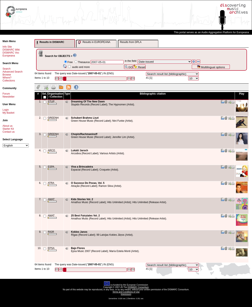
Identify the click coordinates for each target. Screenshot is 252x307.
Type (67, 93)
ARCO (52, 151)
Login (6, 109)
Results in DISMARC (50, 42)
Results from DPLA (131, 42)
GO (128, 67)
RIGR (52, 232)
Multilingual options (211, 67)
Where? (7, 77)
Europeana (9, 55)
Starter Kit (8, 128)
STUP (52, 102)
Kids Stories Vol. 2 (82, 199)
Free (70, 62)
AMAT (52, 200)
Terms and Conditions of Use (125, 292)
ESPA (52, 167)
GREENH (53, 118)
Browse (7, 74)
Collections (9, 80)
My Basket (8, 112)
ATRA (52, 184)
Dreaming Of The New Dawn (88, 101)
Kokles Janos (79, 231)
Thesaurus (84, 62)
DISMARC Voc (11, 52)
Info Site (7, 46)
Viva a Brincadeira (82, 166)
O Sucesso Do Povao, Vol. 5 (88, 183)
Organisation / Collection (55, 95)
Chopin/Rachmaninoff (84, 134)
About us (7, 125)
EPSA (52, 249)
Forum (6, 93)
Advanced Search (13, 71)
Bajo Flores (78, 248)
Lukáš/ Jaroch (79, 150)
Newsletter (9, 96)
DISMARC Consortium (138, 287)
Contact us (9, 131)
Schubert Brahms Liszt (85, 117)
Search (7, 68)
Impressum (126, 294)
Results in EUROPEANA (94, 42)
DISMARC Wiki (11, 49)
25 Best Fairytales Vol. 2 (85, 215)
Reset (139, 67)
